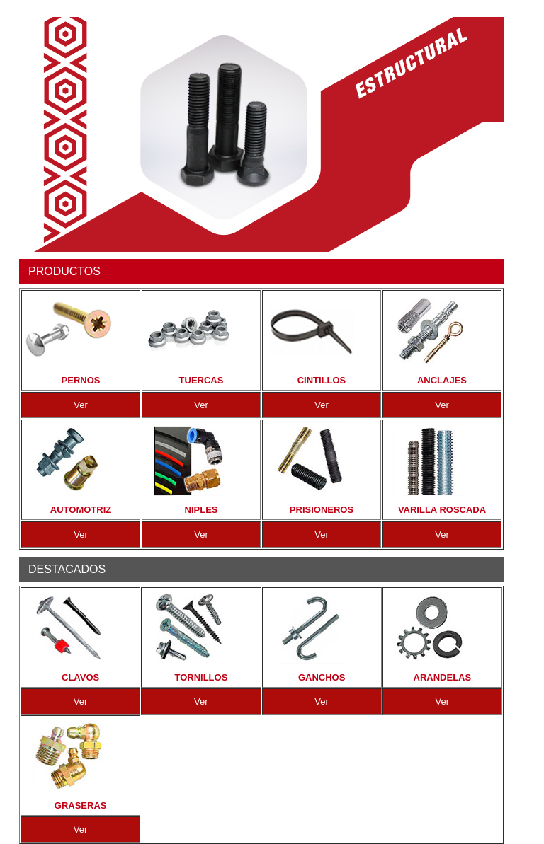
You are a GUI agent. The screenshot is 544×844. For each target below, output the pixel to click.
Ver (81, 405)
